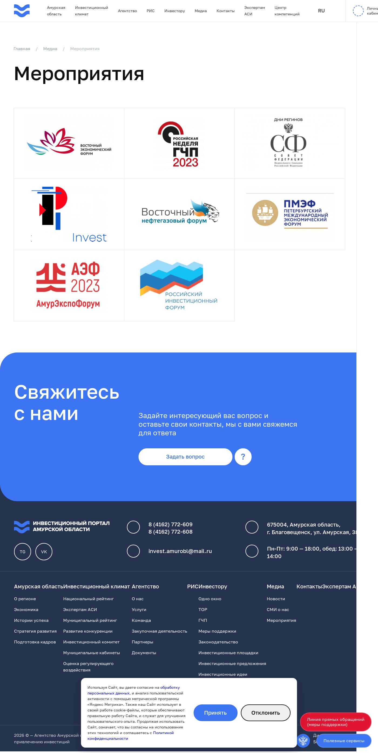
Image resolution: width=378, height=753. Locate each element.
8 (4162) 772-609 (170, 526)
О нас (138, 600)
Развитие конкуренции (88, 632)
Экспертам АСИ (254, 10)
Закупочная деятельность (159, 632)
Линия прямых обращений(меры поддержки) (335, 722)
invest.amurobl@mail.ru (180, 553)
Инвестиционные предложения (232, 665)
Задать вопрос (187, 458)
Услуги (139, 611)
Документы (144, 654)
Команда (141, 622)
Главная (22, 48)
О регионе (25, 600)
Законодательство (218, 643)
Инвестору (174, 10)
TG (23, 553)
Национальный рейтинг (88, 600)
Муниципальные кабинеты (91, 654)
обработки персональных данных (214, 743)
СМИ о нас (278, 611)
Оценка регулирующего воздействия (88, 668)
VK (44, 553)
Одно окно (209, 600)
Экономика (26, 611)
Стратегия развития (35, 632)
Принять (215, 713)
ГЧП (202, 622)
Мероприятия (281, 622)
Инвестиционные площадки (228, 654)
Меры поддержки (217, 632)
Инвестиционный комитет (91, 643)
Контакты (226, 10)
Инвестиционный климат (91, 10)
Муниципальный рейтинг (90, 622)
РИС (151, 10)
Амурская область (56, 10)
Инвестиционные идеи (222, 676)
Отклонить (265, 713)
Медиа (201, 10)
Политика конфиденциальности (208, 737)
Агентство (127, 10)
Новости (276, 600)
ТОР (202, 611)
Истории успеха (31, 622)
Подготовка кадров (35, 643)
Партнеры (142, 643)
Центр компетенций (287, 10)
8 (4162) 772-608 (170, 533)
